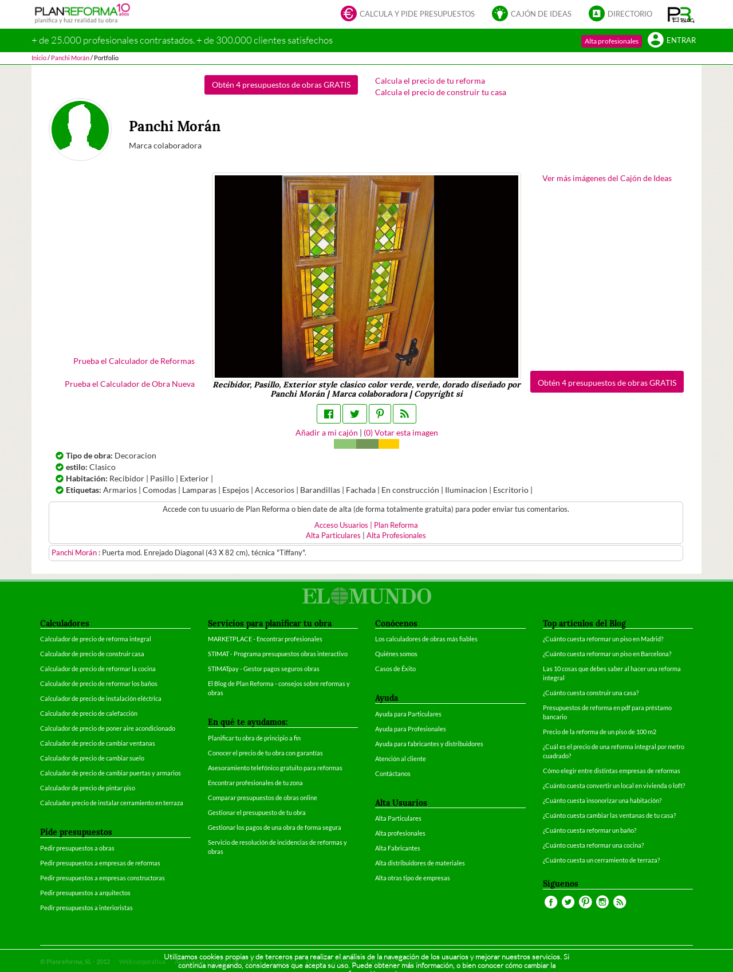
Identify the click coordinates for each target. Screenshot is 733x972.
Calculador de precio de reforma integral (95, 638)
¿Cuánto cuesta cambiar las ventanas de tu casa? (609, 815)
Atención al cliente (400, 758)
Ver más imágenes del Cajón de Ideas (607, 178)
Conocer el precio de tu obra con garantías (265, 753)
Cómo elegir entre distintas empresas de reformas (611, 770)
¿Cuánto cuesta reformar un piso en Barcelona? (607, 653)
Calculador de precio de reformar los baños (98, 683)
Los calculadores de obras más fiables (426, 638)
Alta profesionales (612, 41)
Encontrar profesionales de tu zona (255, 782)
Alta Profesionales (396, 535)
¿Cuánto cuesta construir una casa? (591, 692)
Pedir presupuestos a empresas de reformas (100, 863)
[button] (681, 14)
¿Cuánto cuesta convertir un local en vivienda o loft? (614, 785)
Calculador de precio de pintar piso (87, 787)
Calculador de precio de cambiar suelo (92, 758)
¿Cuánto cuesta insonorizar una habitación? (602, 800)
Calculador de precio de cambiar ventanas (97, 743)
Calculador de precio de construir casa (92, 653)
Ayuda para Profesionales (410, 728)
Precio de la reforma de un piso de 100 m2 (599, 731)
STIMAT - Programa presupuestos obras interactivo (278, 653)
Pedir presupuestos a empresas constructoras (102, 877)
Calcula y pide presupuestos (408, 14)
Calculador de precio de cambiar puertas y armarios (110, 773)
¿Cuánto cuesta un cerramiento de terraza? (601, 860)
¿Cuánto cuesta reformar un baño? (589, 830)
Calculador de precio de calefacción (88, 713)
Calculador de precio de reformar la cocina (98, 668)
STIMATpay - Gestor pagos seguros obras (264, 668)
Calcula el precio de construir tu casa (440, 92)
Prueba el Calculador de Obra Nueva (130, 384)
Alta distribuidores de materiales (420, 863)
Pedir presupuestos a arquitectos (85, 892)
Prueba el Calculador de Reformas (134, 361)
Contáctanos (393, 773)
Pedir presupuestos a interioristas (86, 907)
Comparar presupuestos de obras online (262, 797)
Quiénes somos (396, 653)
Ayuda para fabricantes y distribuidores (429, 743)
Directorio (620, 14)
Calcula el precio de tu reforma (430, 80)
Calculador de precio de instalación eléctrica (100, 698)
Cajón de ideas (532, 14)
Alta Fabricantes (397, 848)
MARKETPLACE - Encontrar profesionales (265, 638)
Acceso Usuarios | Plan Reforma (366, 525)
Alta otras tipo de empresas (412, 877)
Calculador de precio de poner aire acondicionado (107, 728)
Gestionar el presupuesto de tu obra (257, 812)
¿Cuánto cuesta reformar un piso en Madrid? (603, 638)
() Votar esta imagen (401, 432)
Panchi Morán (75, 552)
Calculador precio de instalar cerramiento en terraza (111, 802)
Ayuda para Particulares (408, 714)
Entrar (672, 41)
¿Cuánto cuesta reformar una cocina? (593, 845)
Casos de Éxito (395, 668)
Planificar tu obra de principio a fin (254, 738)
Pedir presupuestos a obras (77, 848)
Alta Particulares (333, 535)
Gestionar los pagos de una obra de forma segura (274, 827)
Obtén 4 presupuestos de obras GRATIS (281, 84)
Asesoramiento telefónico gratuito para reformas (275, 767)
